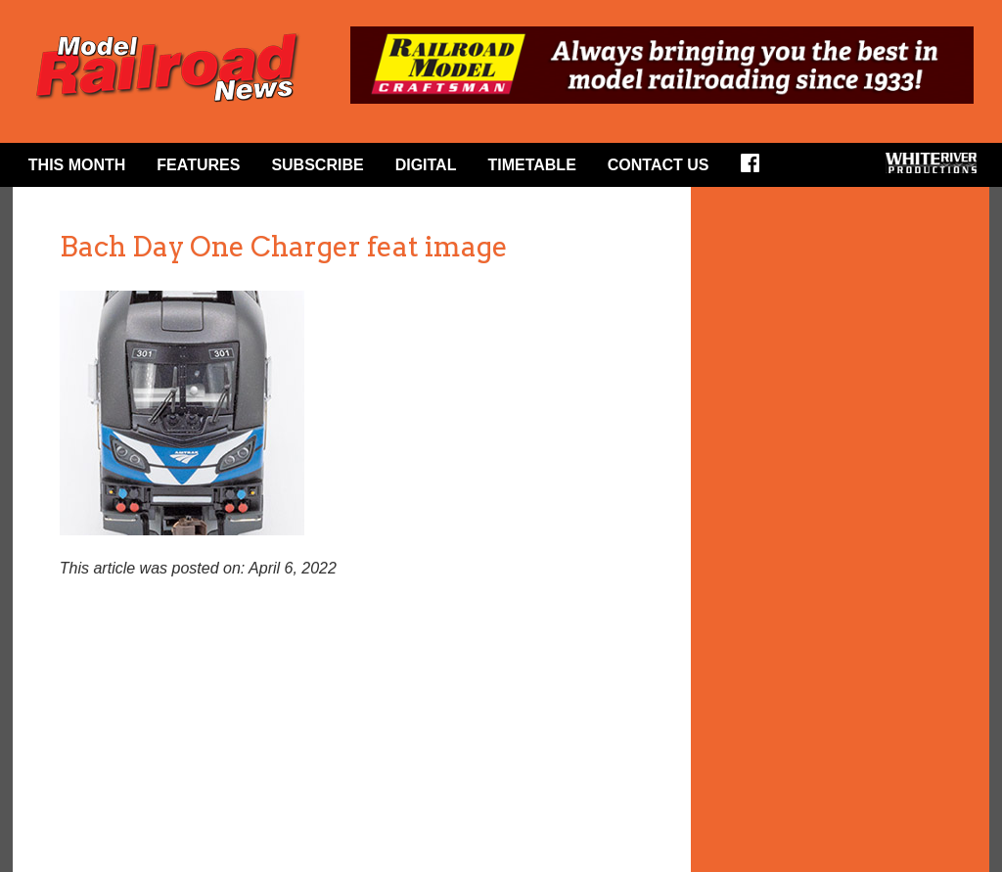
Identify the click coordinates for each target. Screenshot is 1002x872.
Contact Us (658, 165)
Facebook (756, 169)
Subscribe (317, 165)
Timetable (531, 165)
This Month (77, 165)
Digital (426, 165)
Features (198, 165)
